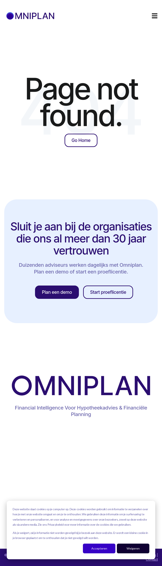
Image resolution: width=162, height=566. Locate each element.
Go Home (81, 140)
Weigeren (133, 548)
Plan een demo (57, 292)
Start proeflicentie (108, 292)
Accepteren (99, 548)
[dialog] (81, 530)
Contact (152, 559)
